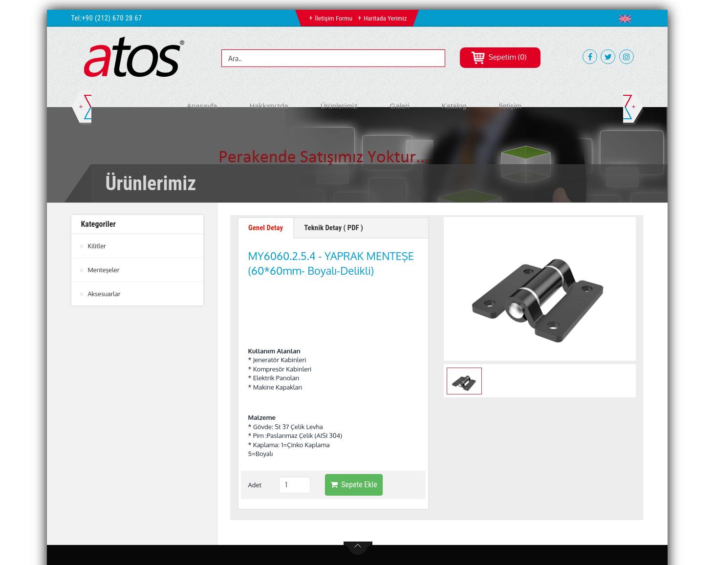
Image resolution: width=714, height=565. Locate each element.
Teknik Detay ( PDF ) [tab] (342, 229)
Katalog (454, 106)
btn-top (358, 490)
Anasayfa (202, 106)
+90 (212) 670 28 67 (112, 18)
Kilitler (97, 246)
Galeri (400, 106)
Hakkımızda (268, 106)
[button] (627, 18)
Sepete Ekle (353, 425)
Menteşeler (104, 270)
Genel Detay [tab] (268, 229)
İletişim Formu (333, 18)
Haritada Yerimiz (386, 18)
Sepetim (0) (499, 57)
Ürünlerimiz (339, 106)
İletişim (509, 106)
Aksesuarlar (104, 294)
